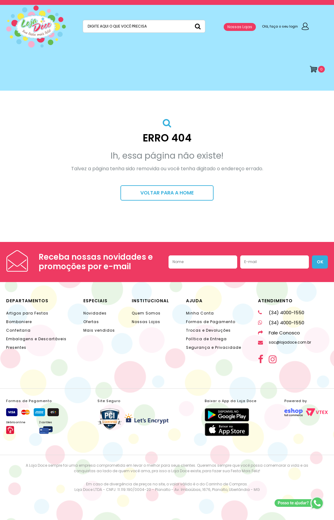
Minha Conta (200, 313)
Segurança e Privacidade (213, 347)
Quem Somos (146, 313)
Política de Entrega (206, 338)
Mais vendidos (99, 330)
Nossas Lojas (239, 26)
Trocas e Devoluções (208, 330)
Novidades (95, 313)
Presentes (16, 347)
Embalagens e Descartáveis (36, 338)
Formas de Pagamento (210, 321)
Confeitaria (18, 330)
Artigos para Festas (27, 313)
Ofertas (91, 321)
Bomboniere (19, 321)
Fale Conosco (279, 333)
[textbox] (144, 26)
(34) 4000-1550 (281, 312)
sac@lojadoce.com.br (284, 342)
